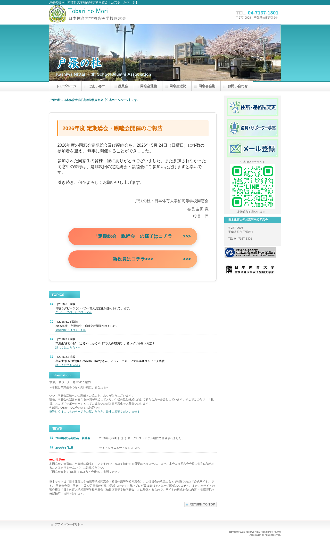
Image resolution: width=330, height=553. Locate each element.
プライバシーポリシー (69, 524)
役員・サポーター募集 (252, 128)
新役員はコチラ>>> (133, 259)
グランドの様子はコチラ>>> (73, 312)
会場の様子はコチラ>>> (70, 329)
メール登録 (252, 148)
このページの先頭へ (200, 504)
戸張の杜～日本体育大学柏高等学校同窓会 (100, 14)
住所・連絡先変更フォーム (252, 107)
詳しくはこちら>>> (67, 347)
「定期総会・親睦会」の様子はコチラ (132, 236)
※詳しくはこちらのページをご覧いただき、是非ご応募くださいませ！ (94, 411)
